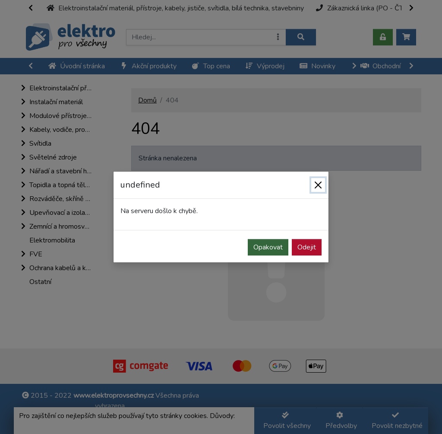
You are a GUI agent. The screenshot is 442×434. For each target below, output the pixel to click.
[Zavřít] (318, 185)
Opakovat (268, 247)
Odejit (306, 247)
